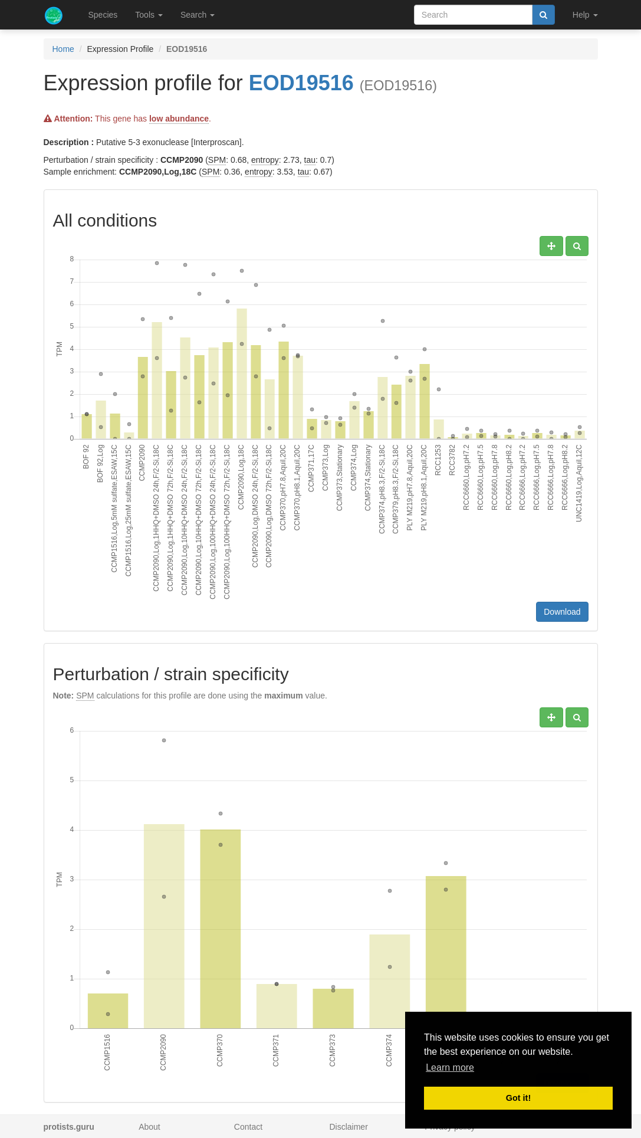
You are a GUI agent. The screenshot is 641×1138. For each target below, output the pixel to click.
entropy (265, 160)
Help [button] (585, 14)
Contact (248, 1127)
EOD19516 (301, 83)
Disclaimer (348, 1127)
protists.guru (69, 1127)
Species (103, 14)
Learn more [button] (450, 1067)
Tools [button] (149, 14)
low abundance (179, 118)
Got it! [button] (518, 1098)
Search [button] (197, 14)
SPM (217, 160)
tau (309, 160)
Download (562, 611)
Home (63, 49)
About (149, 1127)
